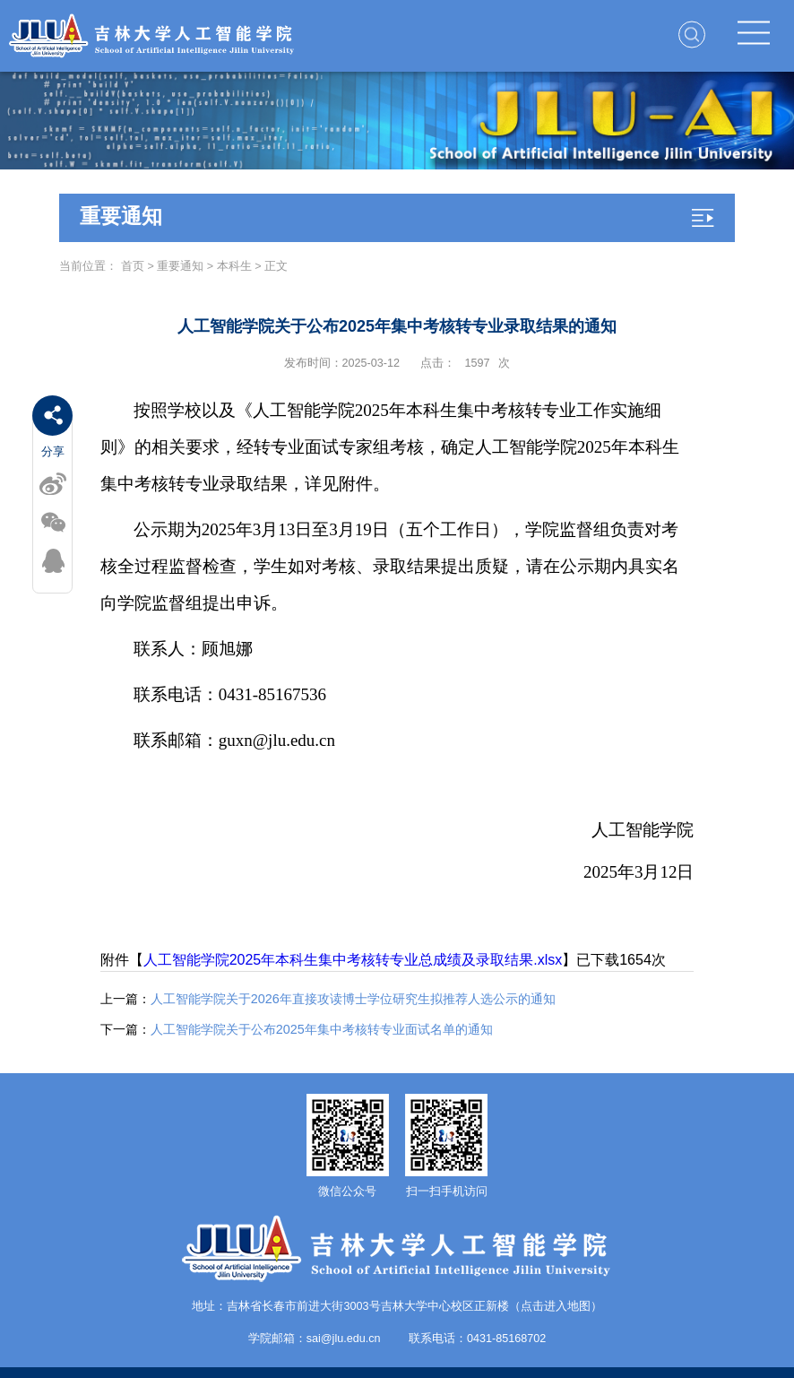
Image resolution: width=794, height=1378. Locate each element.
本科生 (234, 266)
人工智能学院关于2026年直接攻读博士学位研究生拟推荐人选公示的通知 (328, 999)
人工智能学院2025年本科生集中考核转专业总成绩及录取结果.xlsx (353, 959)
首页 (132, 266)
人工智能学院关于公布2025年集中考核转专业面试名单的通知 (296, 1029)
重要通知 (180, 266)
